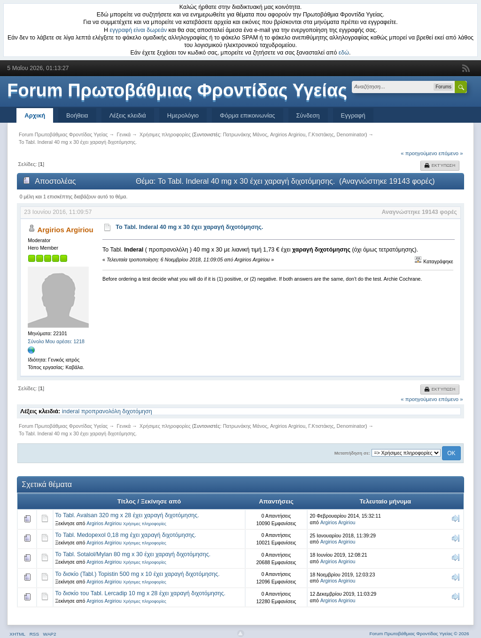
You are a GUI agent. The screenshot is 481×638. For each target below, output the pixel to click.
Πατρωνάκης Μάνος (245, 134)
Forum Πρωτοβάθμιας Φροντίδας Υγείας (177, 90)
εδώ (344, 52)
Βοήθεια (77, 115)
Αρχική (34, 115)
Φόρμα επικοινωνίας (247, 115)
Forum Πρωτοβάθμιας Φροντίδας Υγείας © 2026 (419, 633)
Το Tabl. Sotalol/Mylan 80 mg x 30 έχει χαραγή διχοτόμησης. (132, 554)
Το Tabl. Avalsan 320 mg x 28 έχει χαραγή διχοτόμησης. (127, 515)
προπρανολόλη (101, 411)
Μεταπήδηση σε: (352, 453)
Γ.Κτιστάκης (321, 134)
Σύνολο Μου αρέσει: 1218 (56, 341)
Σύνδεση (308, 115)
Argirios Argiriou (287, 134)
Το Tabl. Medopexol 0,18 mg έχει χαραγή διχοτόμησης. (125, 535)
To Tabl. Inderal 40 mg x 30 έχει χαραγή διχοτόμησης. (189, 227)
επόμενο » (451, 153)
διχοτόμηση (137, 411)
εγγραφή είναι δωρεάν (138, 30)
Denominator (351, 134)
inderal (70, 411)
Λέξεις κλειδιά (127, 115)
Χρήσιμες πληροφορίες (144, 523)
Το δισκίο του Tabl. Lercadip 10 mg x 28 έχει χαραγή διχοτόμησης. (140, 593)
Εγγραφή (353, 115)
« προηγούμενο (419, 153)
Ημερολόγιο (183, 115)
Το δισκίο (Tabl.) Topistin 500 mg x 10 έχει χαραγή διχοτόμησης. (137, 574)
